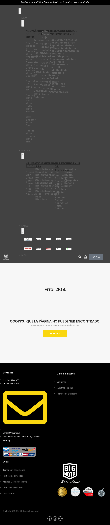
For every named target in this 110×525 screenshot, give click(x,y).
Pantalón (51, 191)
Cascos (46, 50)
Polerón (69, 177)
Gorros (70, 42)
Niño (29, 189)
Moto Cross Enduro (30, 68)
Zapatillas (48, 47)
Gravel (30, 172)
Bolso (68, 186)
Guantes (50, 175)
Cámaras (63, 42)
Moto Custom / (31, 76)
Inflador (63, 48)
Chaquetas (73, 51)
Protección (52, 194)
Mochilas (47, 75)
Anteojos (71, 40)
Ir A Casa (55, 333)
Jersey (49, 180)
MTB (28, 175)
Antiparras (52, 172)
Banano (69, 183)
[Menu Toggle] (19, 11)
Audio (45, 94)
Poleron (71, 48)
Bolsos (46, 85)
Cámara (30, 194)
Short (49, 183)
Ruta (29, 191)
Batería (62, 40)
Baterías (55, 56)
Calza (49, 188)
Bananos (47, 78)
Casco (49, 169)
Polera (70, 45)
